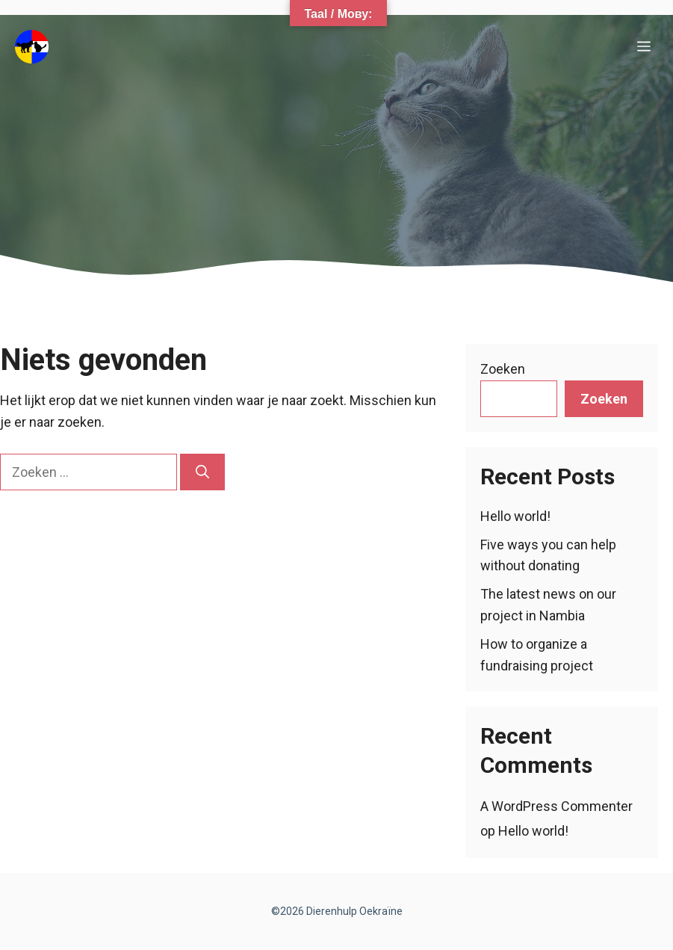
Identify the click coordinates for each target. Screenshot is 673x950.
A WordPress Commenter (556, 806)
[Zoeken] (202, 472)
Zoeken (502, 369)
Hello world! (515, 516)
